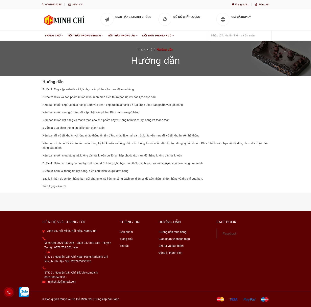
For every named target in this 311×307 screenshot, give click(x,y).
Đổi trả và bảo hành (171, 245)
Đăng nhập (240, 4)
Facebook (230, 233)
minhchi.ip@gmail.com (61, 281)
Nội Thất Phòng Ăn (122, 37)
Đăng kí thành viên (170, 252)
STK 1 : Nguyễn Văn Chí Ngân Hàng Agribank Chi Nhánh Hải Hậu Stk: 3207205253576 (76, 259)
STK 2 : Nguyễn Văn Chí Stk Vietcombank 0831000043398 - (71, 275)
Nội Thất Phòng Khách (85, 37)
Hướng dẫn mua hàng (172, 232)
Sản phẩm (126, 232)
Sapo (115, 299)
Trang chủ (145, 49)
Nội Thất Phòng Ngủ (158, 37)
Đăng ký (262, 4)
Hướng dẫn (165, 49)
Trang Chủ (54, 37)
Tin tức (124, 245)
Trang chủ (126, 238)
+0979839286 (52, 4)
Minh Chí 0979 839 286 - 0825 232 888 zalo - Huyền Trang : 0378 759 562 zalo (77, 245)
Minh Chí (77, 4)
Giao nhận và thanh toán (174, 238)
